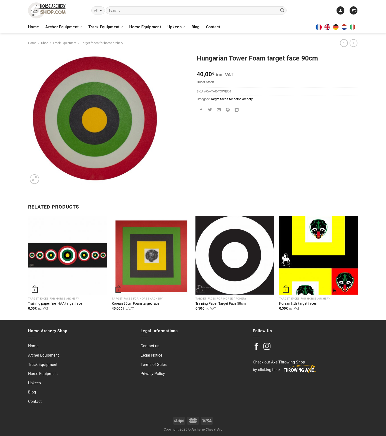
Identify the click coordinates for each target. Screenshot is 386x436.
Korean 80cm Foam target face (135, 303)
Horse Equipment (145, 27)
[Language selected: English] (341, 27)
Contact (213, 27)
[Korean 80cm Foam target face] (151, 255)
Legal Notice (151, 355)
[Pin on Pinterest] (228, 110)
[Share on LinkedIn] (237, 110)
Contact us (150, 346)
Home (33, 27)
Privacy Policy (153, 373)
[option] (337, 27)
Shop (44, 43)
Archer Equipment (63, 27)
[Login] (340, 10)
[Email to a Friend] (219, 110)
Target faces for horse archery (102, 43)
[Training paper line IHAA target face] (67, 255)
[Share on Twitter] (210, 110)
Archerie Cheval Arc (207, 429)
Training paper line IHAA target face (55, 303)
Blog (196, 27)
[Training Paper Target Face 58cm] (234, 255)
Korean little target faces (298, 303)
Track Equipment (105, 27)
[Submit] (282, 10)
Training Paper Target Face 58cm (220, 303)
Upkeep (176, 27)
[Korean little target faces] (318, 255)
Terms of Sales (154, 364)
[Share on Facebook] (201, 110)
